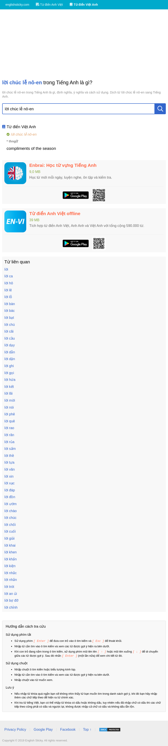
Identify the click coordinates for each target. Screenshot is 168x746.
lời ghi (9, 366)
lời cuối (10, 531)
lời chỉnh (11, 607)
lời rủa (9, 442)
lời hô (8, 283)
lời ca (8, 276)
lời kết (9, 387)
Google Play (43, 729)
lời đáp (9, 490)
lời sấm (10, 449)
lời (6, 269)
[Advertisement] (84, 44)
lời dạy (9, 345)
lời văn (9, 469)
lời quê (9, 421)
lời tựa (9, 462)
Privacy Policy (15, 729)
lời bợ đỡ (11, 600)
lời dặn (9, 359)
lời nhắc (10, 573)
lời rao (9, 428)
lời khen (10, 552)
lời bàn (9, 304)
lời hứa (9, 380)
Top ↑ (87, 729)
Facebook (67, 729)
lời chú (9, 324)
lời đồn (9, 497)
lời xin (9, 476)
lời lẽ (8, 290)
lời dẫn (9, 352)
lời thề (9, 456)
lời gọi (9, 373)
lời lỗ (8, 297)
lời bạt (9, 317)
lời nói (9, 407)
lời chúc (10, 518)
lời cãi (9, 331)
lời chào (10, 511)
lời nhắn (10, 580)
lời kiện (10, 566)
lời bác (9, 311)
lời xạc (9, 483)
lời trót (9, 587)
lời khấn (10, 559)
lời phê (9, 414)
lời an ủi (10, 594)
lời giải (9, 538)
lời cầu (9, 338)
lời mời (9, 400)
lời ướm (10, 504)
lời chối (10, 525)
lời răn (9, 435)
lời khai (10, 545)
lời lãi (8, 393)
